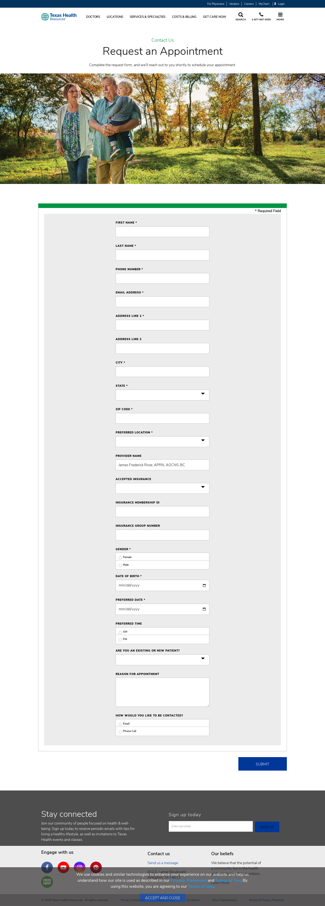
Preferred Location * (134, 432)
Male (122, 565)
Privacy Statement (189, 880)
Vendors (234, 4)
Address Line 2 (129, 339)
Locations (115, 17)
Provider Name (129, 456)
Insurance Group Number (138, 526)
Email (123, 723)
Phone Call (126, 731)
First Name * (126, 223)
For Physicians (215, 4)
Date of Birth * (129, 576)
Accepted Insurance (133, 479)
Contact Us (163, 40)
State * (122, 386)
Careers (249, 4)
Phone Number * (129, 269)
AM (121, 632)
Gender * (123, 549)
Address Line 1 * (130, 316)
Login (279, 4)
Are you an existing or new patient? (148, 651)
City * (120, 363)
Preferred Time (129, 624)
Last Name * (126, 246)
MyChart (264, 4)
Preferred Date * (130, 600)
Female (124, 557)
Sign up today (185, 815)
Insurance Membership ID (138, 503)
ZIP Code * (124, 409)
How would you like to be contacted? (149, 716)
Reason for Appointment (137, 674)
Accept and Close (162, 897)
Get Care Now (214, 17)
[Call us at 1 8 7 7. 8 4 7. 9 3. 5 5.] (261, 17)
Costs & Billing (184, 17)
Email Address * (130, 292)
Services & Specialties (147, 17)
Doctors (93, 17)
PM (121, 639)
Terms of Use (228, 880)
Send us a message (163, 862)
